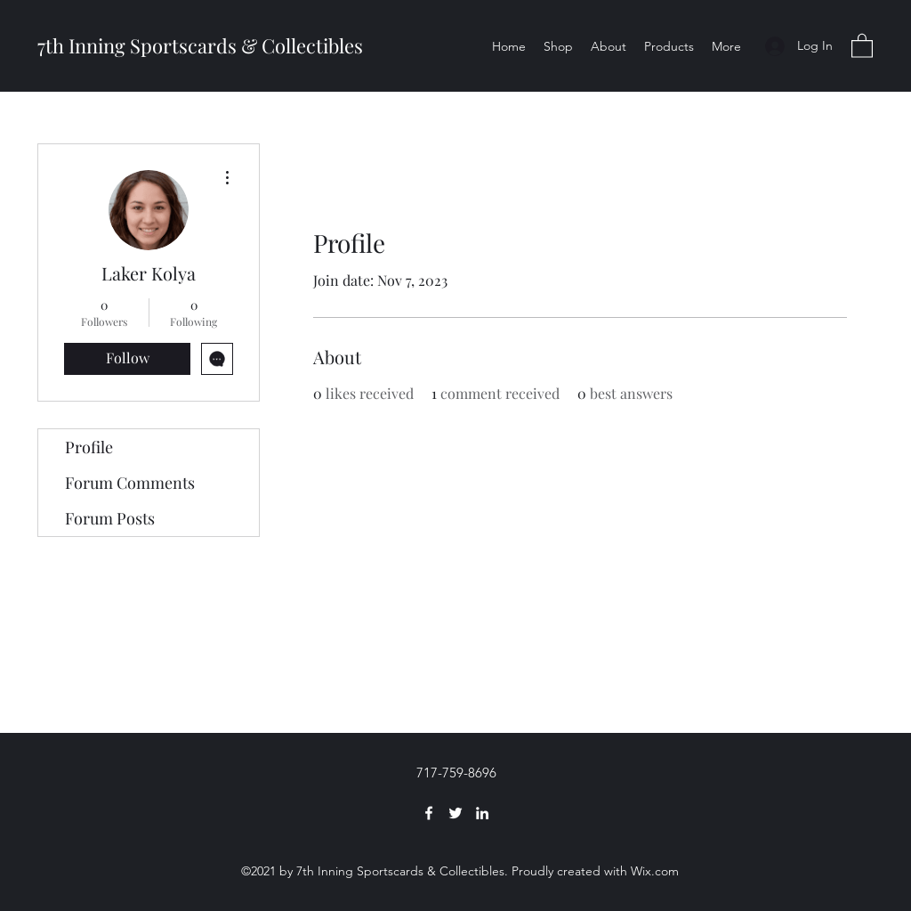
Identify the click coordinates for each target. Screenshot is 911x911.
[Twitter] (455, 813)
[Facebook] (429, 813)
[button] (862, 45)
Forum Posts (110, 518)
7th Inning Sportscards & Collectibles (200, 45)
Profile (89, 447)
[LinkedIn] (482, 813)
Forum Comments (130, 482)
